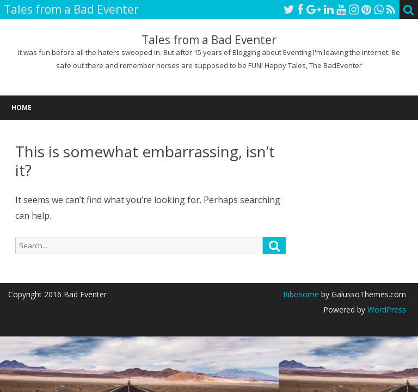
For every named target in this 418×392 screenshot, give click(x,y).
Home (21, 107)
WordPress (385, 309)
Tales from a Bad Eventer (209, 40)
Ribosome (301, 294)
